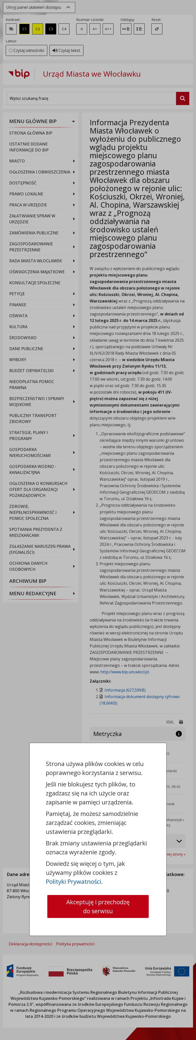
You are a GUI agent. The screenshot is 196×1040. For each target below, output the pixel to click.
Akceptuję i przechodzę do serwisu (98, 906)
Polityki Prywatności (73, 881)
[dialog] (98, 520)
